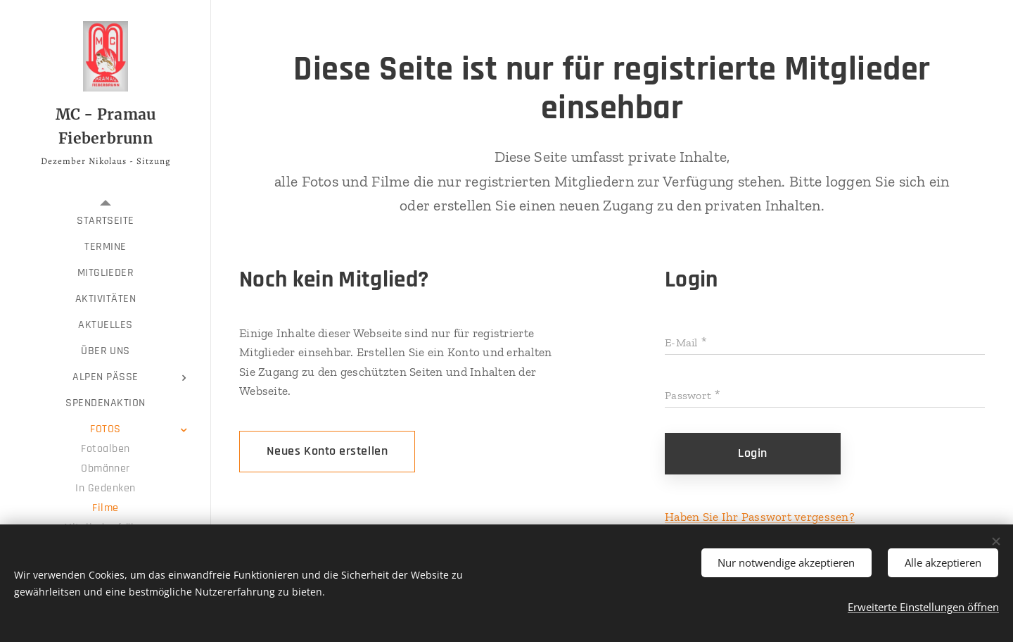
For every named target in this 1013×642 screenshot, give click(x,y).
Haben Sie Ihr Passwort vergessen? (760, 517)
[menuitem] (105, 221)
